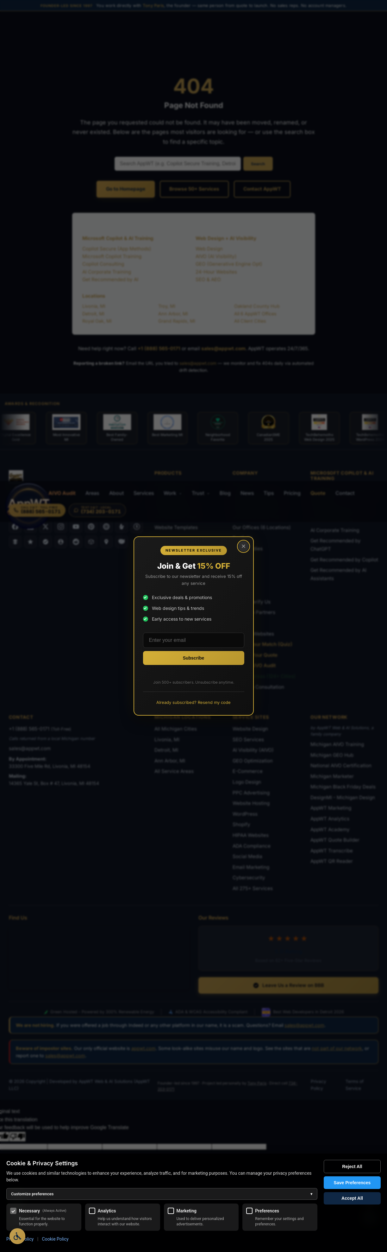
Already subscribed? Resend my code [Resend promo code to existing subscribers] (193, 702)
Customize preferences (162, 1194)
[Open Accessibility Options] (17, 1236)
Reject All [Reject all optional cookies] (352, 1166)
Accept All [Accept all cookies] (352, 1198)
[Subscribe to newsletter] (193, 658)
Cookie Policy (55, 1239)
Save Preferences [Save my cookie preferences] (352, 1182)
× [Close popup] (243, 546)
